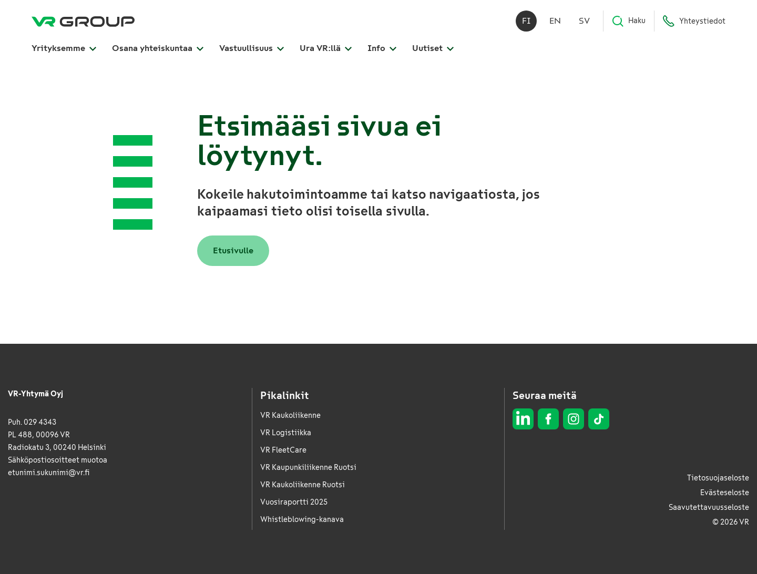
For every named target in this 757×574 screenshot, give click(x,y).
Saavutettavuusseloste (709, 507)
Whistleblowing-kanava (302, 519)
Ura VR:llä (326, 48)
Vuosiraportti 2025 (294, 502)
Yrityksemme (64, 48)
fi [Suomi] (526, 21)
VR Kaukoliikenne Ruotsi (302, 484)
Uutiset (433, 48)
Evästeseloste (724, 492)
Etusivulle (233, 250)
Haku (628, 21)
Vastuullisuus (251, 48)
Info (381, 48)
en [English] (555, 21)
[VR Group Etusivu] (83, 21)
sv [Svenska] (584, 21)
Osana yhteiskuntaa (157, 48)
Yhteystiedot (693, 21)
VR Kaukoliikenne (290, 415)
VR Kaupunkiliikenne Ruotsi (308, 467)
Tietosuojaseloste (718, 478)
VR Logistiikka (285, 432)
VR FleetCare (283, 450)
